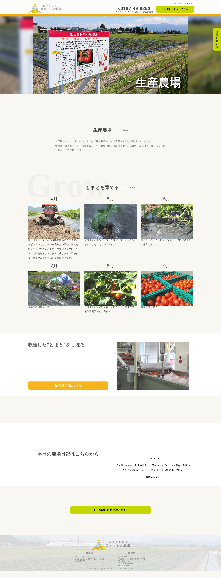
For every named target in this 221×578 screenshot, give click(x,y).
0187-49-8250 (134, 8)
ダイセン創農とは (59, 17)
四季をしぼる (131, 17)
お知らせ (190, 17)
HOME (29, 17)
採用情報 (189, 3)
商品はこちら (162, 17)
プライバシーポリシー (124, 575)
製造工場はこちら (68, 395)
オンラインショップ (95, 17)
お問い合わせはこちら (175, 9)
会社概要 (178, 3)
